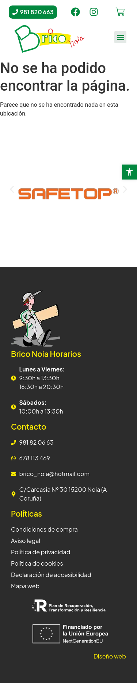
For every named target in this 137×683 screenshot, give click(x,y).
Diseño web (110, 656)
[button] (120, 37)
